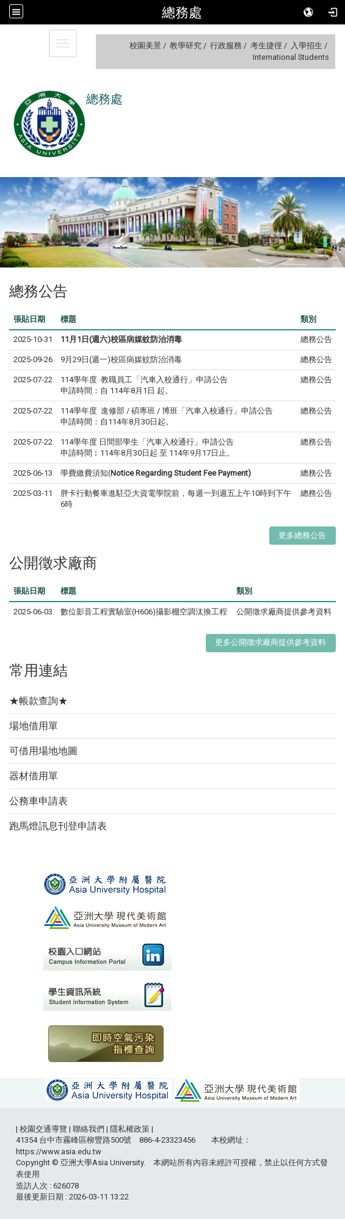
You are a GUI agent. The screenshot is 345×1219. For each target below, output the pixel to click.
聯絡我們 (88, 1128)
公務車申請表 (38, 801)
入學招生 (306, 45)
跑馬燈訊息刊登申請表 (58, 826)
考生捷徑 (266, 45)
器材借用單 (33, 776)
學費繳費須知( (155, 473)
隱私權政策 (130, 1128)
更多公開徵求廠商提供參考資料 (270, 642)
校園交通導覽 (43, 1128)
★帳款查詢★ (38, 701)
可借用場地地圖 (43, 751)
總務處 (182, 12)
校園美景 (145, 45)
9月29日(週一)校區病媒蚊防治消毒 (121, 359)
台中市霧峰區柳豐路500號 (85, 1139)
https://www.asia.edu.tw (58, 1151)
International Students (291, 57)
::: (125, 45)
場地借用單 (33, 726)
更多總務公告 (302, 535)
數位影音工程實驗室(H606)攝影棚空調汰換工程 (143, 611)
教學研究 (186, 45)
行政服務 (226, 45)
